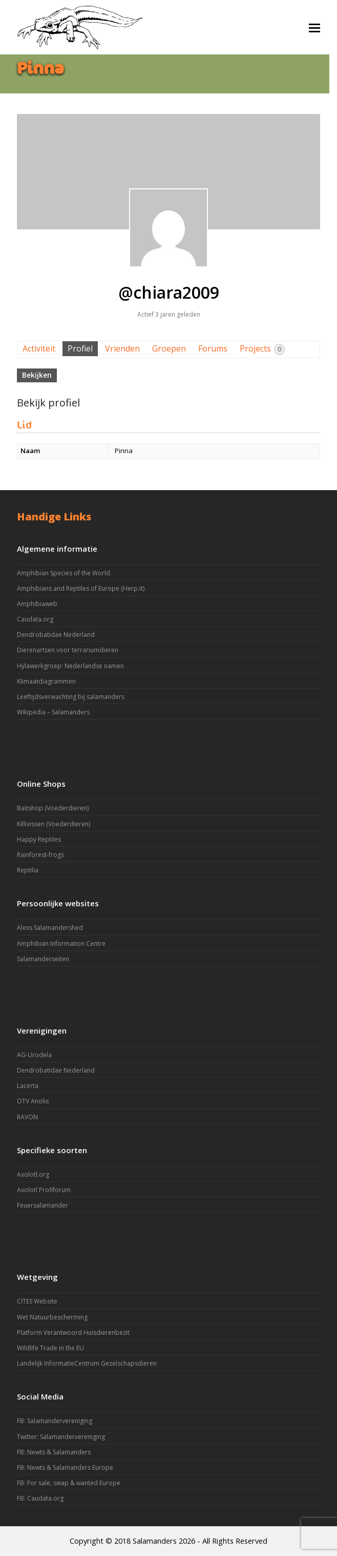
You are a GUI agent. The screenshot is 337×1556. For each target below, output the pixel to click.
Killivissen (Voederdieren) (53, 824)
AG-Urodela (34, 1055)
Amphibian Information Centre (61, 943)
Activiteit (39, 348)
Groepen (169, 348)
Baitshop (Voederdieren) (53, 808)
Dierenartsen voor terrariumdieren (67, 650)
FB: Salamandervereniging (54, 1420)
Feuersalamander (42, 1205)
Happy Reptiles (39, 839)
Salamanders (155, 1540)
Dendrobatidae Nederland (56, 634)
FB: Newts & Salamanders (54, 1452)
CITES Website (37, 1301)
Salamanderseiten (43, 959)
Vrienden (122, 348)
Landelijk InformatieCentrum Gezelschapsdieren (87, 1363)
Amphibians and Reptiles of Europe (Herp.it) (80, 588)
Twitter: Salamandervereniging (61, 1436)
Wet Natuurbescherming (52, 1317)
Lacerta (27, 1085)
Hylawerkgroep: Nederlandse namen (70, 666)
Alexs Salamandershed (50, 927)
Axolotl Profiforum (44, 1189)
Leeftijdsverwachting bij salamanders (70, 696)
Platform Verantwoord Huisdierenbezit (73, 1332)
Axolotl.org (33, 1174)
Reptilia (27, 870)
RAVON (27, 1117)
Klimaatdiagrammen (46, 681)
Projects (262, 349)
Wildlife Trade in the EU (50, 1348)
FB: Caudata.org (40, 1498)
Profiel (80, 348)
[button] (314, 27)
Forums (212, 348)
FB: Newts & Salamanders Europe (65, 1467)
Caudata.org (35, 619)
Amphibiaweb (37, 603)
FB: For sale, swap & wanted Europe (68, 1483)
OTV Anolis (33, 1101)
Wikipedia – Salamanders (53, 712)
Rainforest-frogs (40, 854)
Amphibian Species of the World (63, 573)
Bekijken (37, 375)
